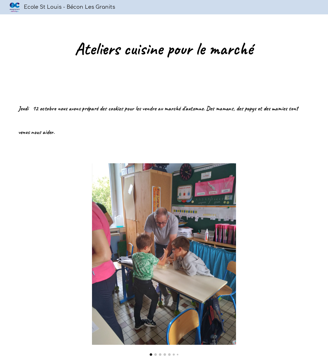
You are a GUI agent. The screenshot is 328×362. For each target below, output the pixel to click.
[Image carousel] (164, 259)
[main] (164, 49)
